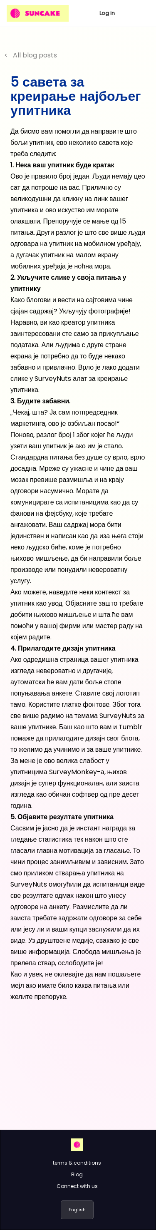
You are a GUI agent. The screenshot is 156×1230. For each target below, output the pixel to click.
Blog (77, 1174)
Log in (107, 13)
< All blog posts (30, 55)
